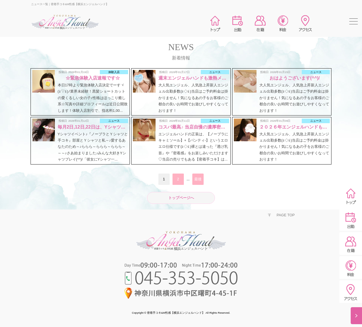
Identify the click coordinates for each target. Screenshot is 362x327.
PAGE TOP (286, 215)
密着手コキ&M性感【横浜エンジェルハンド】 (176, 312)
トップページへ (181, 198)
